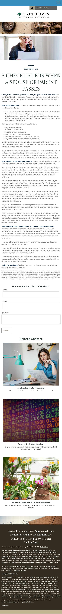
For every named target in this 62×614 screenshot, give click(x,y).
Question (4, 313)
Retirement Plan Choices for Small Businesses (31, 502)
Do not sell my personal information (15, 570)
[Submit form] (6, 330)
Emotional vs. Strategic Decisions (31, 388)
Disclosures (5, 605)
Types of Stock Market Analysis (31, 444)
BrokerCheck (44, 547)
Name (5, 290)
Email (5, 301)
